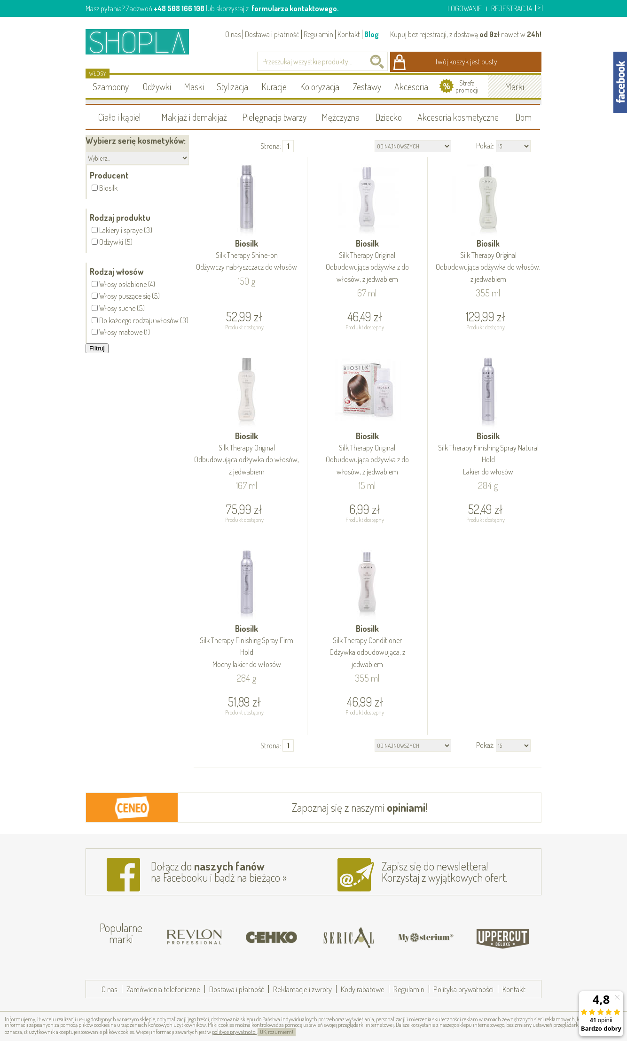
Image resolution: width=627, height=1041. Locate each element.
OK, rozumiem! (276, 1031)
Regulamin (318, 34)
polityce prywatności (234, 1031)
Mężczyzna (340, 117)
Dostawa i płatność (272, 34)
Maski (194, 86)
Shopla (144, 41)
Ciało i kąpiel (119, 117)
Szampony (111, 86)
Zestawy (367, 86)
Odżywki (157, 86)
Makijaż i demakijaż (194, 117)
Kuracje (274, 86)
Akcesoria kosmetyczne (458, 117)
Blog (371, 34)
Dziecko (388, 117)
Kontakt (348, 34)
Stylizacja (232, 86)
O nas (233, 34)
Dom (523, 117)
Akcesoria (411, 86)
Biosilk (247, 255)
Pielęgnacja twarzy (274, 117)
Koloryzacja (319, 86)
